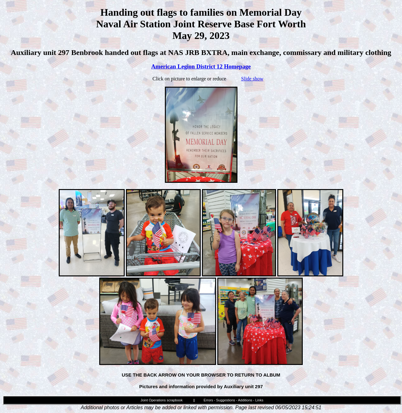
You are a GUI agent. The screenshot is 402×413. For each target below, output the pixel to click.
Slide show (252, 78)
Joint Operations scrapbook (162, 400)
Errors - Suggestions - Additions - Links (233, 400)
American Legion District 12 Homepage (201, 66)
